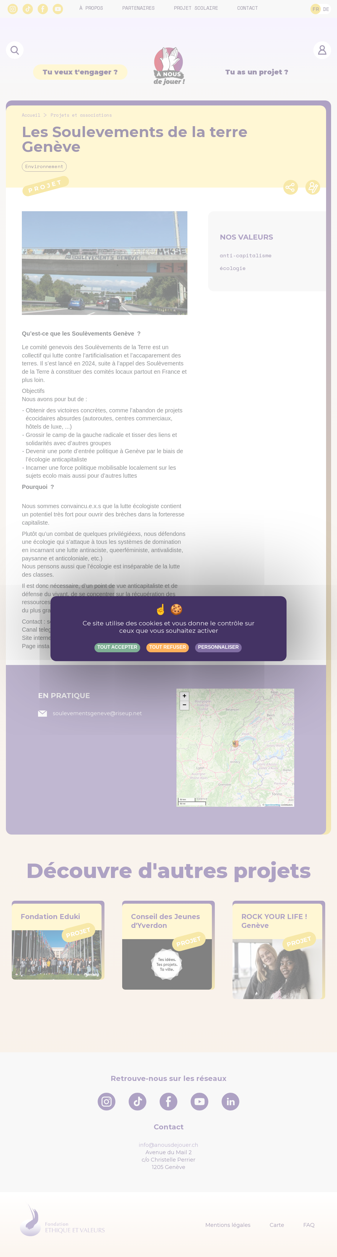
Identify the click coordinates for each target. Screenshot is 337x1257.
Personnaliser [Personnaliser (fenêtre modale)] (218, 647)
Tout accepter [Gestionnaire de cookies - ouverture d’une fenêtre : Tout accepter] (117, 647)
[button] (184, 696)
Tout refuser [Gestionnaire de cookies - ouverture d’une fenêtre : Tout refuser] (167, 647)
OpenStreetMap (272, 805)
